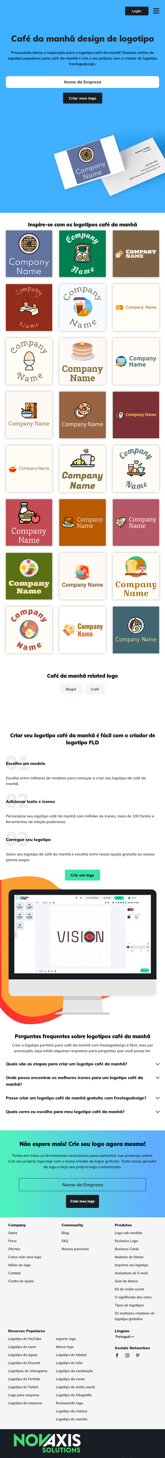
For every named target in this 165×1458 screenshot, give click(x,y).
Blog (65, 1233)
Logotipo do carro (22, 1347)
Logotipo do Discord (24, 1363)
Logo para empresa (23, 1395)
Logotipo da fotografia (74, 1395)
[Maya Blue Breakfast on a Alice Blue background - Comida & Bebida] (82, 307)
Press (12, 1241)
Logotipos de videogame (27, 1371)
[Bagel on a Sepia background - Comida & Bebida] (82, 415)
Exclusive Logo (126, 1241)
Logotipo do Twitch (23, 1387)
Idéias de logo (19, 1265)
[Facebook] (119, 1356)
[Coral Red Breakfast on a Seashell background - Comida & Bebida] (82, 576)
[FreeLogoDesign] (36, 11)
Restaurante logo (69, 1403)
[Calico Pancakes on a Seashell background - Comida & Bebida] (82, 361)
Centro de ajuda (21, 1281)
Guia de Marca (126, 1281)
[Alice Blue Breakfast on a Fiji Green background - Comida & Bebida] (29, 576)
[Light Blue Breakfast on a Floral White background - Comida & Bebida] (136, 361)
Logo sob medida (128, 1233)
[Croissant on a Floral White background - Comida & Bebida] (82, 468)
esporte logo (66, 1339)
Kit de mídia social (129, 1289)
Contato (14, 1273)
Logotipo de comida (71, 1419)
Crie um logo (82, 875)
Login (136, 11)
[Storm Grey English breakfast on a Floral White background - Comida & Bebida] (29, 630)
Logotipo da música (71, 1411)
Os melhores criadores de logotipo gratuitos (135, 1316)
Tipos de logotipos (129, 1305)
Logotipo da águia (22, 1355)
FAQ (65, 1241)
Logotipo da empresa (25, 1403)
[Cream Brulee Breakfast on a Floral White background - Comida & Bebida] (136, 576)
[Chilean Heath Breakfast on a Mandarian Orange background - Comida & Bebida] (29, 307)
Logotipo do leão (69, 1363)
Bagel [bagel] (71, 689)
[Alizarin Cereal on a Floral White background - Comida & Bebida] (29, 468)
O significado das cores (133, 1297)
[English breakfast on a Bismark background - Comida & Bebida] (136, 630)
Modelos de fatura (129, 1257)
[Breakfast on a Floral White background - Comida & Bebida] (136, 468)
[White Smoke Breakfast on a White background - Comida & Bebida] (82, 630)
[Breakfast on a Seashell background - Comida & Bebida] (29, 415)
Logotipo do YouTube (24, 1339)
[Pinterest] (140, 1356)
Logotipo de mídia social (75, 1387)
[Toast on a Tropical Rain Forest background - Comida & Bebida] (82, 253)
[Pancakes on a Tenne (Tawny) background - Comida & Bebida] (82, 522)
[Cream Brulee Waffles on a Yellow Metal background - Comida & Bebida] (136, 253)
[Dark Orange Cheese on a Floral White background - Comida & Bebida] (136, 307)
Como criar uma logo (24, 1257)
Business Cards (127, 1249)
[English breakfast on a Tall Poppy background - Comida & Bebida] (136, 415)
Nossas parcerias (75, 1249)
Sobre (12, 1233)
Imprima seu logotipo (131, 1265)
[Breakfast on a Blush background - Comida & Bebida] (136, 522)
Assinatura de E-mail (131, 1273)
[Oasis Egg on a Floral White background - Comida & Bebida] (29, 361)
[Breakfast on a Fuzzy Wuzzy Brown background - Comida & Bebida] (29, 522)
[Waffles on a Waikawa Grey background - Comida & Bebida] (29, 253)
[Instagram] (129, 1356)
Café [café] (95, 689)
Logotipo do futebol (71, 1355)
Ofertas (14, 1249)
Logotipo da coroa (70, 1379)
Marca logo (65, 1347)
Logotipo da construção (74, 1371)
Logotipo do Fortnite (24, 1379)
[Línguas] (125, 1336)
